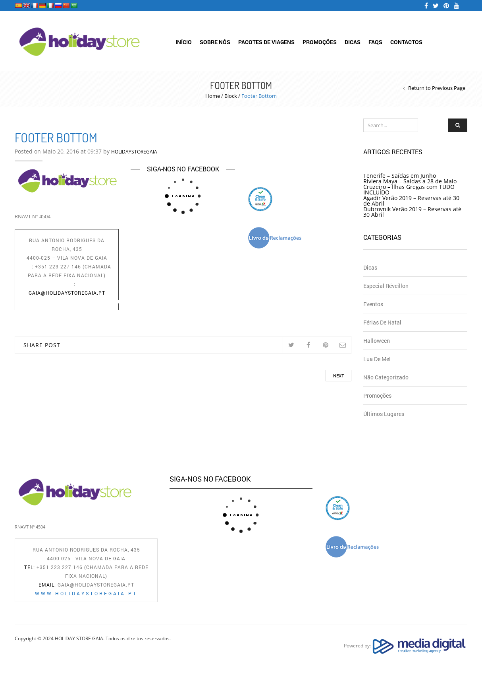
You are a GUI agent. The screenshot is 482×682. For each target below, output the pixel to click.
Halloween (376, 340)
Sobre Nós (215, 42)
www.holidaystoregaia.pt (70, 301)
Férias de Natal (382, 322)
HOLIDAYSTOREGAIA (134, 151)
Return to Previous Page (436, 88)
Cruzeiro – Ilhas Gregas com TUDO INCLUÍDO (409, 189)
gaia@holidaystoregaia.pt (67, 293)
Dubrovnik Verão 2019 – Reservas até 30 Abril (412, 211)
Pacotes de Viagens (266, 42)
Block (230, 95)
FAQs (375, 42)
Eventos (373, 304)
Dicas (353, 42)
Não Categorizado (386, 377)
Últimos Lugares (383, 414)
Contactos (406, 42)
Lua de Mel (377, 359)
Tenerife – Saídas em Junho (399, 175)
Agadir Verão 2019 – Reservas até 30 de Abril (411, 200)
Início (183, 42)
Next (338, 376)
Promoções (320, 42)
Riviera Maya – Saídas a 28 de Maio (410, 181)
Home (212, 95)
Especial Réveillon (386, 286)
